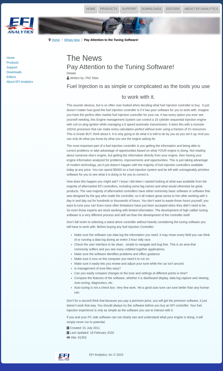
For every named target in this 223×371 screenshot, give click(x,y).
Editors (173, 8)
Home (90, 8)
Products (108, 8)
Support (129, 8)
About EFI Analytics (201, 8)
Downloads (152, 8)
